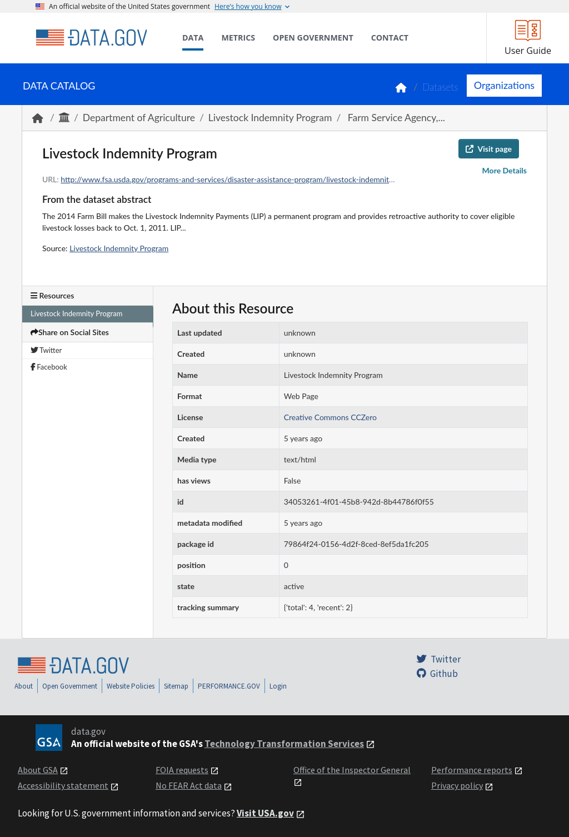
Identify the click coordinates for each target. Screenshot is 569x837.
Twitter (46, 350)
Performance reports (471, 769)
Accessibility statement (63, 785)
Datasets (440, 87)
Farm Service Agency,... (395, 117)
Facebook (49, 366)
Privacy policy (457, 785)
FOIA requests (182, 769)
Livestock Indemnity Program (270, 117)
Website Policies (130, 686)
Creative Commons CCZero (330, 417)
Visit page (489, 148)
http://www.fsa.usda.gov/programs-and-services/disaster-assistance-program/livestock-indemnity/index (238, 179)
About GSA (38, 769)
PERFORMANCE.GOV (229, 686)
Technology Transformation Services (284, 744)
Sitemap (176, 686)
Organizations (504, 85)
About (23, 686)
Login (278, 686)
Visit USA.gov (265, 813)
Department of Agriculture (139, 117)
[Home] (91, 37)
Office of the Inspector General (352, 769)
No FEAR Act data (189, 785)
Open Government (69, 686)
